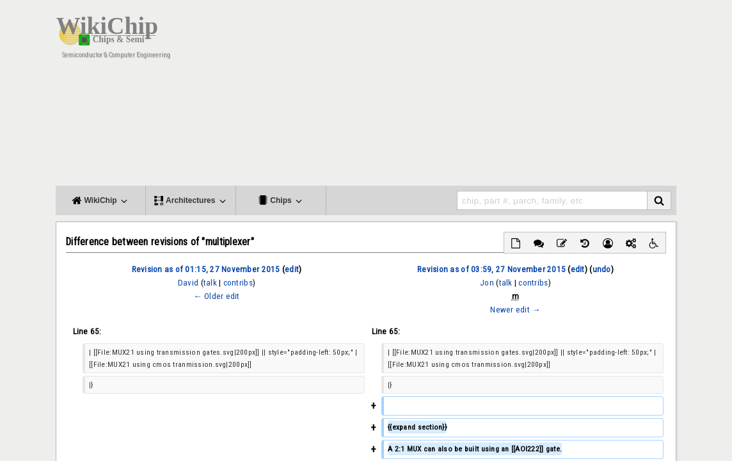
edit (292, 269)
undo (602, 269)
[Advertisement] (442, 96)
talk (210, 282)
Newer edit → (515, 309)
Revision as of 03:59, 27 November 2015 (491, 269)
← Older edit (216, 296)
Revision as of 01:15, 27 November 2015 (206, 269)
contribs (238, 282)
